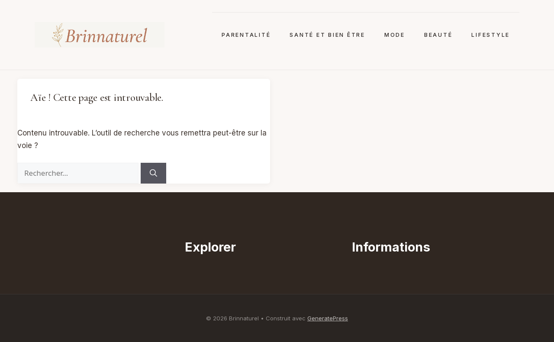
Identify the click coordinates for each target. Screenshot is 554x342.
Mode (394, 35)
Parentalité (246, 35)
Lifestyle (490, 35)
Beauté (438, 35)
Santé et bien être (327, 35)
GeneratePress (327, 318)
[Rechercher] (153, 173)
